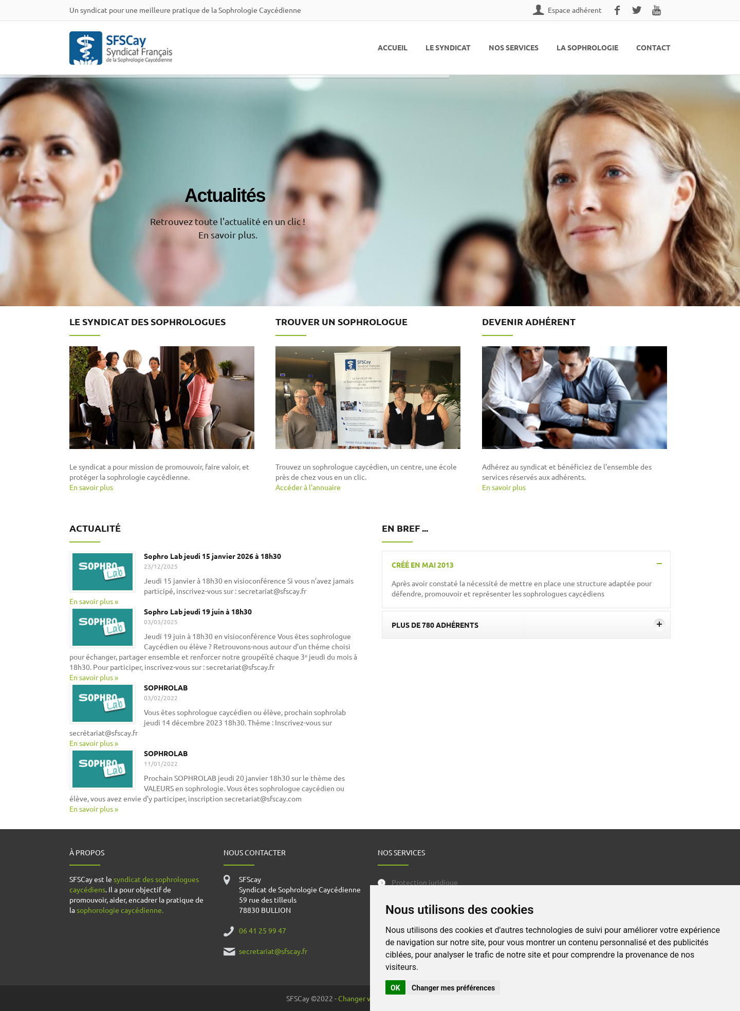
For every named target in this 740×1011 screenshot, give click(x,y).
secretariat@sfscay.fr (273, 951)
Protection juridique (425, 882)
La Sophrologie (587, 47)
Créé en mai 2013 (528, 564)
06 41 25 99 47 (262, 930)
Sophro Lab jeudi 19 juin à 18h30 (198, 611)
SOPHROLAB (166, 687)
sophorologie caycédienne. (120, 909)
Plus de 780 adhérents (528, 625)
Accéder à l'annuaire (308, 487)
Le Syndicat (448, 47)
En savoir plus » (93, 601)
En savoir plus (91, 487)
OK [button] (395, 988)
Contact (653, 47)
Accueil (393, 47)
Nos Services (514, 47)
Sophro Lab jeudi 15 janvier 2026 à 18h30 (212, 555)
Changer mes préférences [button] (453, 988)
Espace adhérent (575, 9)
